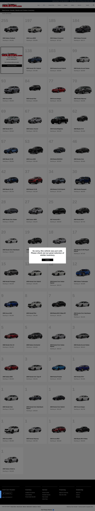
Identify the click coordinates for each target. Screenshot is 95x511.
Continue (47, 259)
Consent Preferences (0, 494)
